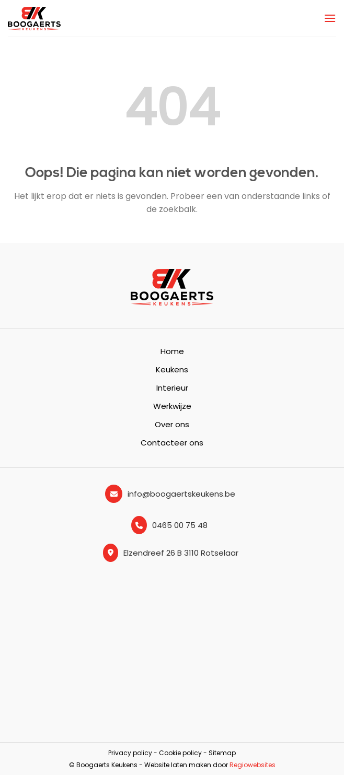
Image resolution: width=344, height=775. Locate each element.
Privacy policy (130, 752)
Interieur (172, 387)
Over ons (172, 424)
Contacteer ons (172, 442)
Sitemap (222, 752)
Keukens (172, 369)
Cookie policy (180, 752)
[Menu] (330, 18)
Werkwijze (172, 406)
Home (172, 351)
